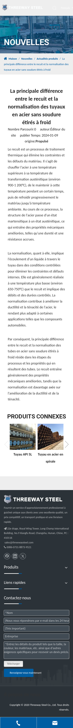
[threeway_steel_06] (33, 499)
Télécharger (13, 663)
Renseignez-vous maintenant (21, 672)
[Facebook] (7, 556)
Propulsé (42, 141)
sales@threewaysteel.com (18, 542)
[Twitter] (23, 556)
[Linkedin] (15, 556)
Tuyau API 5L (22, 454)
